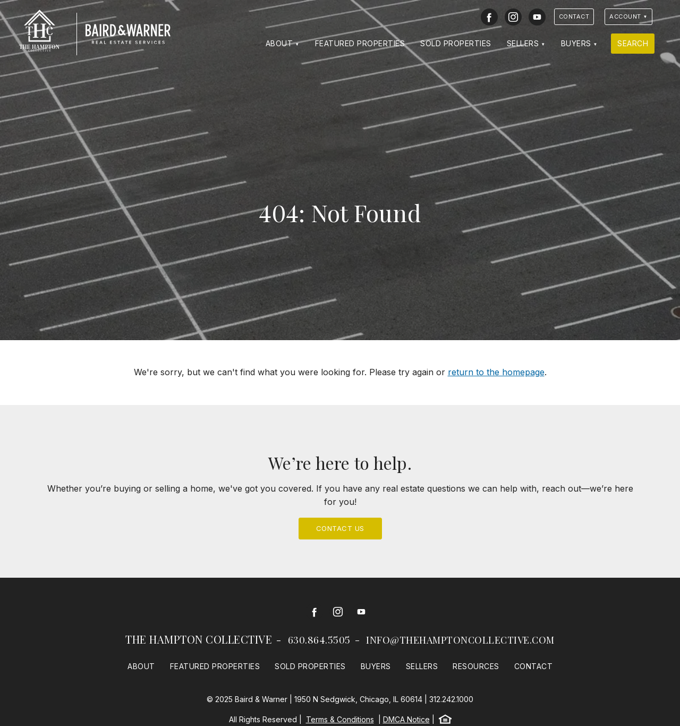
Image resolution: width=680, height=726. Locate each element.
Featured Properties (360, 43)
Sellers (523, 43)
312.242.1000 (451, 699)
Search (632, 43)
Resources (476, 666)
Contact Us (340, 528)
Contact (574, 16)
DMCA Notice (406, 719)
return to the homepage (496, 372)
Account (625, 16)
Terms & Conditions (340, 719)
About (279, 43)
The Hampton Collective (198, 639)
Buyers (576, 43)
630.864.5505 (319, 640)
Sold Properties (455, 43)
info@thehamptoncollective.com (460, 640)
